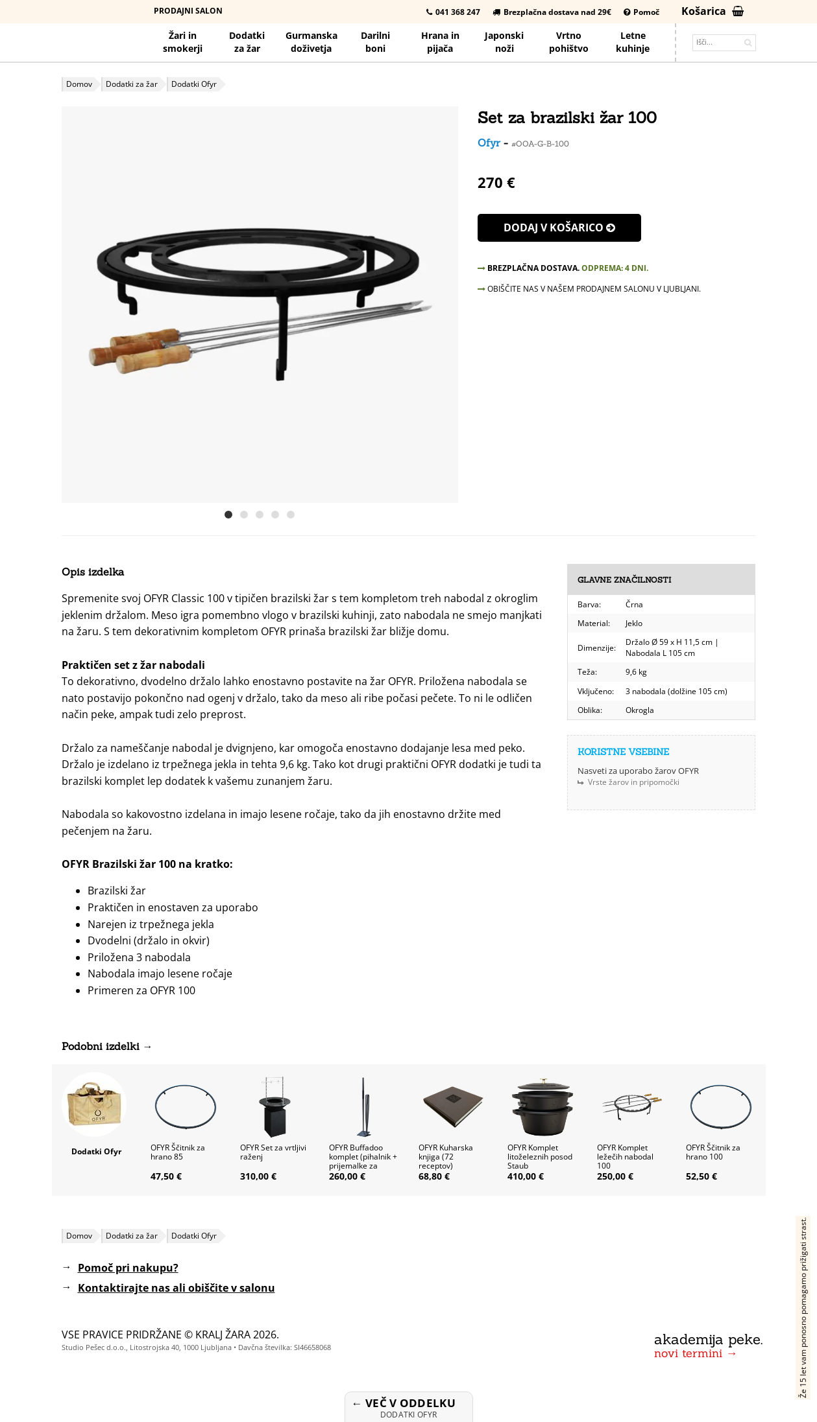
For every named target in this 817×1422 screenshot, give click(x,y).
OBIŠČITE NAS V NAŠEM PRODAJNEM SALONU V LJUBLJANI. (589, 288)
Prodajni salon (188, 10)
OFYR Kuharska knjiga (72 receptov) (446, 1156)
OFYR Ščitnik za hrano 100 (713, 1152)
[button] (446, 304)
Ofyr (489, 142)
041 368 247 (453, 11)
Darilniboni (375, 41)
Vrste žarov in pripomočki (633, 781)
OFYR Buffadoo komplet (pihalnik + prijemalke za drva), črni (363, 1161)
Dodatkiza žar (247, 41)
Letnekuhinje (633, 41)
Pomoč (641, 11)
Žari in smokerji (182, 41)
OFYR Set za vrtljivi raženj (273, 1152)
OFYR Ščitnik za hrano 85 (178, 1152)
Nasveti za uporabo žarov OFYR (638, 770)
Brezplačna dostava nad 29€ (552, 11)
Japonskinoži (504, 41)
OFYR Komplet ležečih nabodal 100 (625, 1156)
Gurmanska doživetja (311, 41)
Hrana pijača (440, 41)
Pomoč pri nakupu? (128, 1268)
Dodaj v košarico (559, 227)
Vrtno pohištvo (569, 41)
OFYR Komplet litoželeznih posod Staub (539, 1156)
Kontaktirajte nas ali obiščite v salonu (176, 1288)
